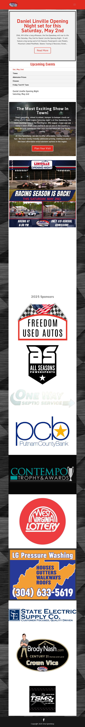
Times (15, 73)
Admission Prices (19, 77)
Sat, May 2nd (18, 69)
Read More (42, 50)
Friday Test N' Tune (21, 84)
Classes (16, 81)
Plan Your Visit (42, 148)
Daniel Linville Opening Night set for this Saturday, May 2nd (42, 25)
